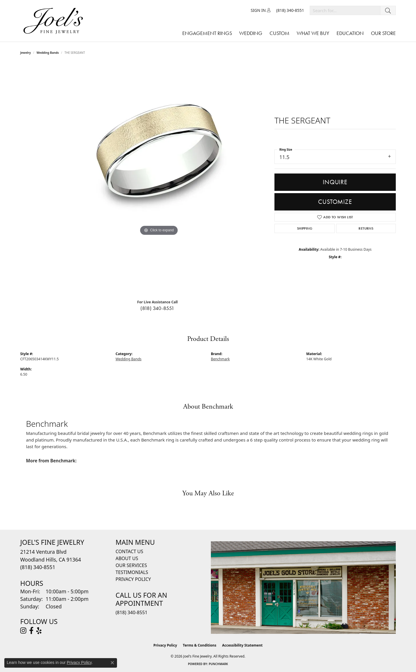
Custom (279, 33)
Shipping (304, 228)
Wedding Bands (48, 53)
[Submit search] (388, 10)
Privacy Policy (133, 579)
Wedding (250, 33)
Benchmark (220, 359)
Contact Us (129, 551)
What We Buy (313, 33)
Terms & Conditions (199, 645)
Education (350, 33)
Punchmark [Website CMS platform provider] (218, 664)
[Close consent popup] (112, 662)
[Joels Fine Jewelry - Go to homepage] (54, 21)
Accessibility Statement (242, 645)
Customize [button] (335, 201)
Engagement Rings (207, 33)
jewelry (25, 53)
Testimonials (132, 572)
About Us (127, 558)
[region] (159, 179)
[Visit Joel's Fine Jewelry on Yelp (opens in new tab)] (39, 630)
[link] (290, 10)
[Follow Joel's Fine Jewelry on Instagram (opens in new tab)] (23, 630)
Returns (366, 228)
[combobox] (345, 10)
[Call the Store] (37, 567)
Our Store (383, 33)
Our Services (131, 565)
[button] (260, 10)
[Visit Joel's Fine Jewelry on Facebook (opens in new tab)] (31, 630)
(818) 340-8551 (157, 308)
